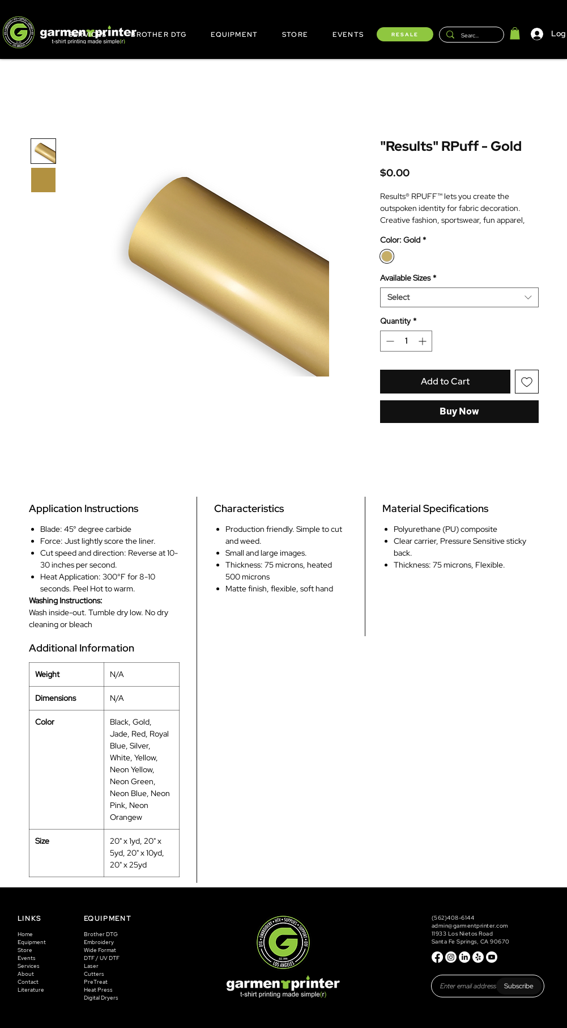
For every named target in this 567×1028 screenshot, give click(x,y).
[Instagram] (451, 957)
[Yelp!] (478, 957)
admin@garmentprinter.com (470, 925)
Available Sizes (408, 278)
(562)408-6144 (454, 917)
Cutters (94, 974)
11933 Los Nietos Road (462, 933)
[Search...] (470, 35)
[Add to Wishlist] (527, 382)
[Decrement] (389, 341)
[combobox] (459, 297)
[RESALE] (405, 34)
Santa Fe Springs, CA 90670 (471, 941)
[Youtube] (491, 957)
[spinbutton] (406, 341)
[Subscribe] (519, 986)
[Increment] (423, 341)
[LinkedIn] (464, 957)
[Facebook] (437, 957)
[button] (515, 33)
